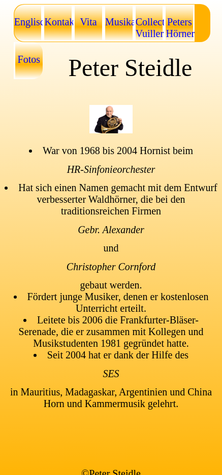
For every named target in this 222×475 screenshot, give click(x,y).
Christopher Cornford (111, 266)
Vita (88, 21)
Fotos (29, 59)
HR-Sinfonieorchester (111, 169)
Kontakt (58, 21)
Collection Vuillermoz (150, 27)
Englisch (28, 21)
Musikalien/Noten (119, 21)
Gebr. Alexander (111, 229)
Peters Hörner (180, 27)
